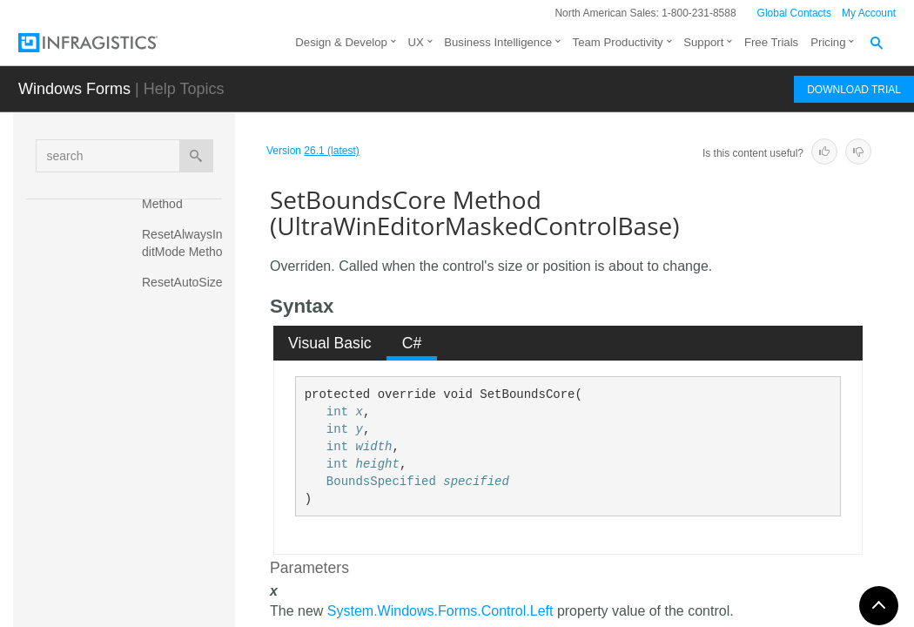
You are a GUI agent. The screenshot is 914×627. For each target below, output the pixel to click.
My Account (869, 13)
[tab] (330, 343)
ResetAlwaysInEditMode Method (186, 243)
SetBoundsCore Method (184, 434)
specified (476, 482)
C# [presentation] (412, 343)
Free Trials (771, 42)
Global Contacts (794, 13)
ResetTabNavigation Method (187, 338)
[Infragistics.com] (105, 42)
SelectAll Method (167, 386)
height (377, 464)
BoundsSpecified (381, 482)
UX (415, 42)
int (337, 412)
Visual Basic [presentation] (330, 343)
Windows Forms (74, 89)
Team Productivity (618, 42)
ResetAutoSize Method (184, 291)
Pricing (827, 42)
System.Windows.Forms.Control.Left (440, 610)
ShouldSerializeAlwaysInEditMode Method (185, 491)
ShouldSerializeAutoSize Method (184, 556)
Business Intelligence (498, 42)
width (373, 447)
